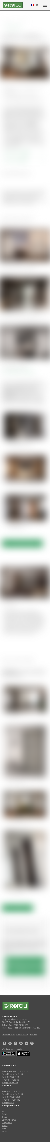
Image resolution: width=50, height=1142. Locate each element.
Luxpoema (7, 1122)
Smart (4, 1125)
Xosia (4, 1131)
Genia (4, 1116)
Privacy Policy (8, 1034)
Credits (33, 1034)
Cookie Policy (22, 1034)
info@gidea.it (8, 1102)
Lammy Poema (9, 1119)
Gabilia (5, 1114)
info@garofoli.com (10, 1082)
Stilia (4, 1128)
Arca (4, 1111)
